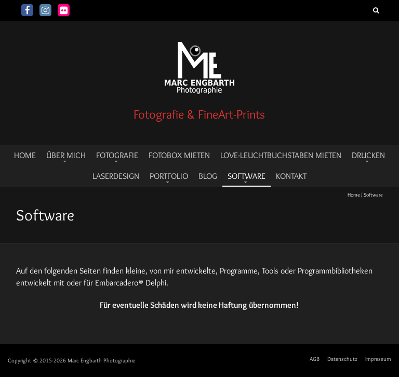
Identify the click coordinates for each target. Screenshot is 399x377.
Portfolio (169, 176)
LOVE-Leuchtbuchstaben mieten (280, 155)
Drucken (368, 155)
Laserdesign (115, 176)
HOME (25, 155)
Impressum (378, 358)
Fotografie (117, 155)
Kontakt (291, 176)
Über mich (66, 155)
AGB (315, 358)
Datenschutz (342, 358)
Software (246, 176)
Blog (207, 176)
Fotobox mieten (179, 155)
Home (354, 194)
